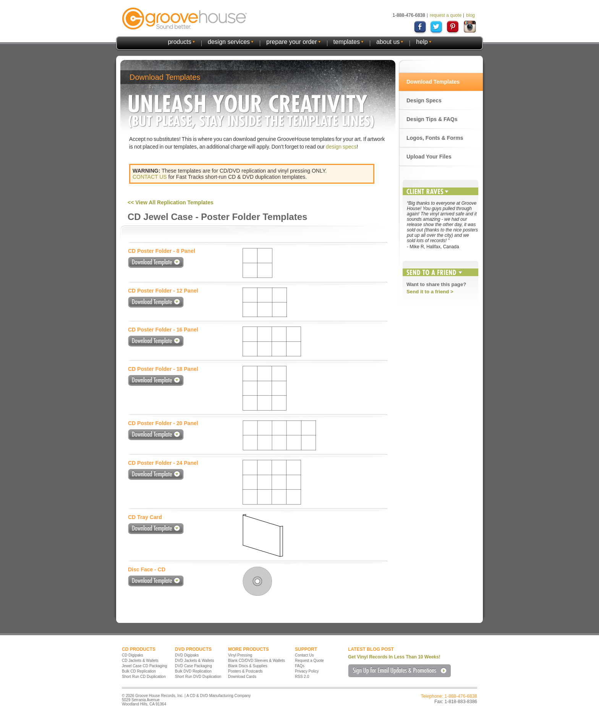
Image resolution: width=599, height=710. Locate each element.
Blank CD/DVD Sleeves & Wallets (256, 660)
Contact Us (304, 655)
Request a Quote (309, 660)
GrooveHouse (184, 18)
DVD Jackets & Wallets (194, 660)
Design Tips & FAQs (432, 119)
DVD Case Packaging (193, 666)
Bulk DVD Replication (193, 671)
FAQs (299, 666)
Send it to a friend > (429, 291)
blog (470, 15)
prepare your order (291, 42)
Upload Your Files (429, 157)
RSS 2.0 (302, 676)
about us (388, 42)
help (421, 42)
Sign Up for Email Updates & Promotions (399, 670)
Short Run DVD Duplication (198, 676)
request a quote (445, 15)
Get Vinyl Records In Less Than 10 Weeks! (394, 657)
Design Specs (424, 100)
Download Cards (242, 676)
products (179, 42)
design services (229, 42)
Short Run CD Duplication (144, 676)
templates (346, 42)
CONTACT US (150, 177)
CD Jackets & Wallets (140, 660)
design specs (341, 147)
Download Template (156, 262)
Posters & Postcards (245, 671)
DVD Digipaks (187, 655)
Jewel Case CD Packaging (144, 666)
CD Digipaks (132, 655)
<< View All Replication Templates (171, 202)
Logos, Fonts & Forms (434, 138)
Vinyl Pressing (240, 655)
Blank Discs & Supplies (247, 666)
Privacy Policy (307, 671)
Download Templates (433, 82)
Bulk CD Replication (139, 671)
